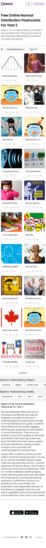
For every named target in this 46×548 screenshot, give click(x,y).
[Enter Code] (39, 4)
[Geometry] (6, 385)
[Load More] (23, 373)
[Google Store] (31, 512)
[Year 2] (33, 49)
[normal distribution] (15, 49)
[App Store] (17, 512)
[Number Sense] (33, 385)
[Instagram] (30, 537)
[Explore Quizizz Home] (7, 4)
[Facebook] (26, 537)
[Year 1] (20, 397)
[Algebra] (18, 385)
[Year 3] (40, 397)
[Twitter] (22, 537)
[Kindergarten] (7, 397)
